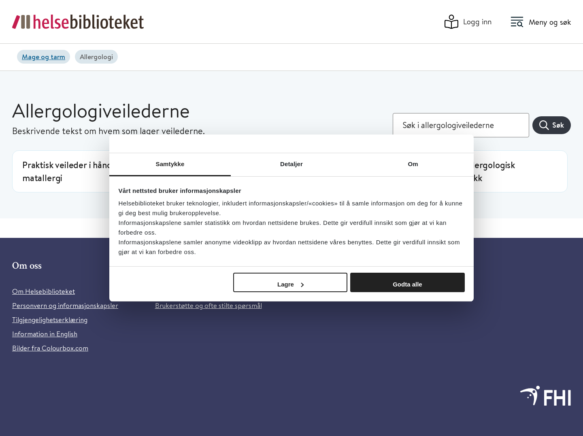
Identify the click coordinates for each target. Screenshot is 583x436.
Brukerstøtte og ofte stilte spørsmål (208, 305)
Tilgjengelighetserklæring (49, 319)
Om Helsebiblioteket (43, 291)
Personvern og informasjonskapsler (65, 305)
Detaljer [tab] (291, 163)
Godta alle (407, 284)
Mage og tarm (43, 56)
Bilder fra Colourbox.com (50, 348)
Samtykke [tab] (170, 163)
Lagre (290, 284)
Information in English (44, 333)
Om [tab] (413, 163)
